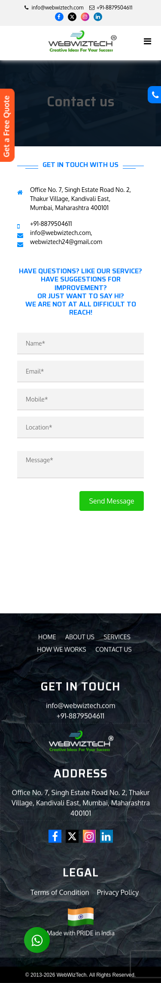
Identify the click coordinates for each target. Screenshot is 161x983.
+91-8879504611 (80, 896)
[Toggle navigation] (147, 41)
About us (79, 817)
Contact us (113, 829)
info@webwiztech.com (54, 7)
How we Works (61, 829)
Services (117, 817)
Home (47, 817)
